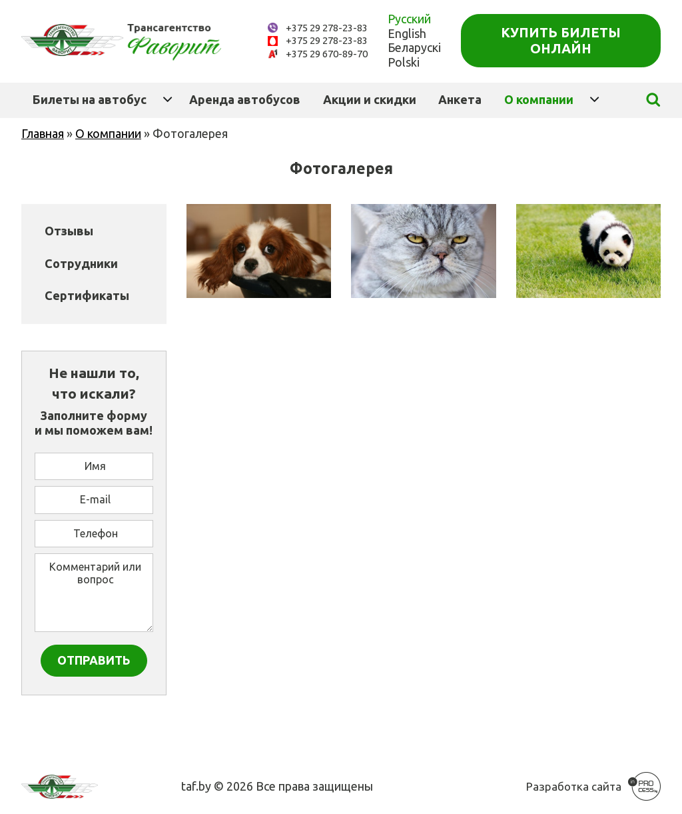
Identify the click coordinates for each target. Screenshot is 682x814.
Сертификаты (87, 295)
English (407, 33)
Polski (404, 62)
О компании (538, 99)
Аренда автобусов (244, 99)
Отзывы (69, 230)
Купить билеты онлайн (561, 40)
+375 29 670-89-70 (327, 53)
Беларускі (414, 47)
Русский (409, 18)
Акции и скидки (369, 99)
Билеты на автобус (90, 99)
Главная (42, 133)
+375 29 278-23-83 (327, 27)
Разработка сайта (573, 786)
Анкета (460, 99)
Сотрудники (81, 263)
